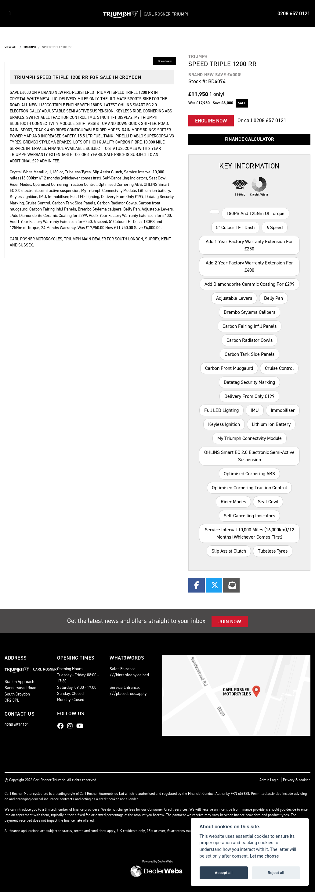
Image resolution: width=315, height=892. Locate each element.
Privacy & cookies (296, 779)
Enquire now (211, 120)
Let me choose (264, 856)
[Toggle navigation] (10, 13)
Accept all (224, 872)
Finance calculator (249, 139)
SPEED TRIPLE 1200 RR (56, 47)
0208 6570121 (17, 724)
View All (11, 47)
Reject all (276, 872)
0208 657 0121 (293, 13)
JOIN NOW (229, 621)
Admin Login (268, 779)
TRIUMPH (30, 47)
